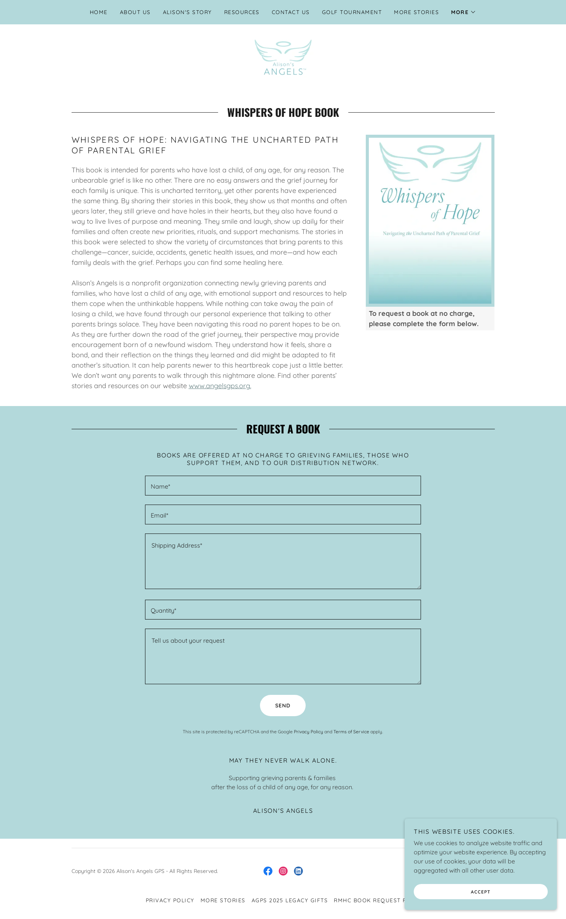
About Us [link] (135, 12)
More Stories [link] (416, 12)
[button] (463, 12)
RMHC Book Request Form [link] (377, 900)
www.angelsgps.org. (220, 385)
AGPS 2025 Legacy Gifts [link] (290, 900)
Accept (481, 892)
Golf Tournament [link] (352, 12)
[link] (283, 56)
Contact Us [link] (291, 12)
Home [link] (99, 12)
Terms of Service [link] (351, 731)
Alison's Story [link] (187, 12)
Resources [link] (242, 12)
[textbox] (283, 485)
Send (282, 705)
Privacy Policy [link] (308, 731)
